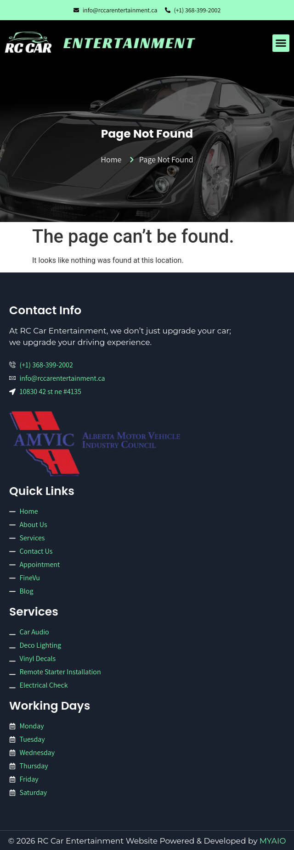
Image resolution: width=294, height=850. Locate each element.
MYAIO (273, 840)
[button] (281, 43)
